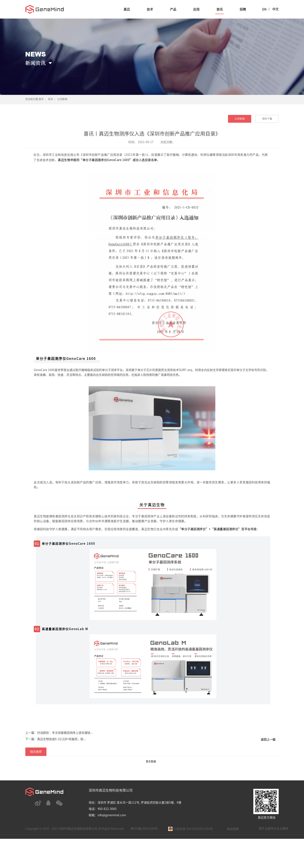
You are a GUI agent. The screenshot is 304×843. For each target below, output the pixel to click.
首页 (41, 99)
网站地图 (233, 828)
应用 (196, 9)
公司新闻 (62, 99)
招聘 (243, 9)
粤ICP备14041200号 (144, 828)
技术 (150, 9)
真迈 (127, 9)
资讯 (219, 9)
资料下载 (267, 118)
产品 (173, 9)
